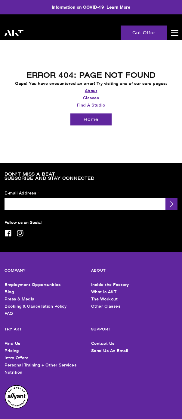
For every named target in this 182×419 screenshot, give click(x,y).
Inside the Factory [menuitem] (110, 280)
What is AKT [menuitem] (104, 287)
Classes (91, 93)
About (91, 86)
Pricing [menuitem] (12, 346)
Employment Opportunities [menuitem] (32, 280)
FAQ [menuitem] (9, 309)
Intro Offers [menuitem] (16, 353)
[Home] (91, 116)
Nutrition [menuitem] (14, 368)
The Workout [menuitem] (104, 294)
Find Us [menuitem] (12, 339)
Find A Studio (91, 101)
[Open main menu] (174, 32)
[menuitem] (17, 403)
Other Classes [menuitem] (106, 302)
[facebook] (8, 229)
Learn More (118, 7)
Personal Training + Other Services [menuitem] (40, 360)
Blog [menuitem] (9, 287)
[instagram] (20, 229)
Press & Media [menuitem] (20, 294)
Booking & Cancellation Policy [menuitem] (36, 302)
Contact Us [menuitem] (103, 339)
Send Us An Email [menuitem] (109, 346)
